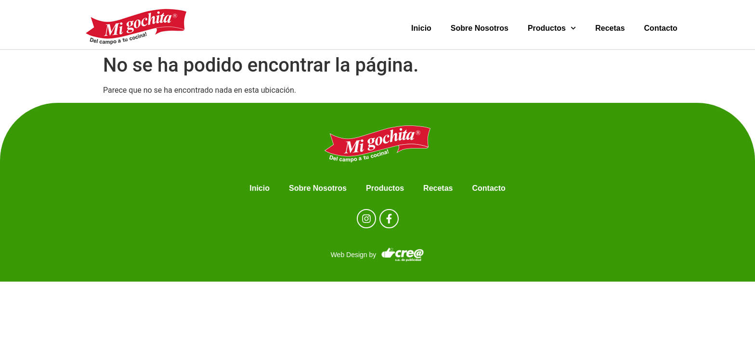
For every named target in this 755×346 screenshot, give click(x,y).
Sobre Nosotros (479, 28)
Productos (552, 28)
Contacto (660, 28)
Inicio (421, 28)
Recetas (610, 28)
